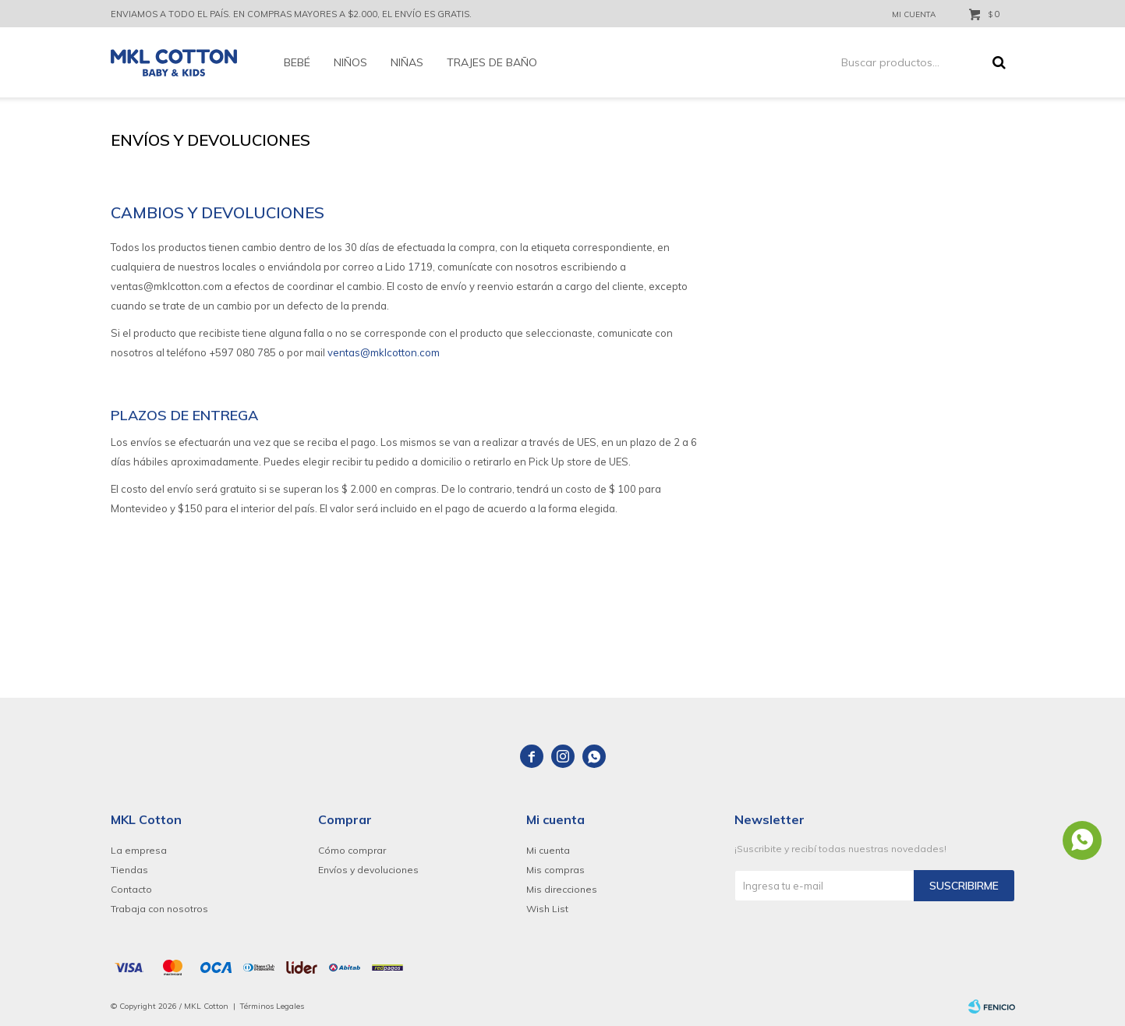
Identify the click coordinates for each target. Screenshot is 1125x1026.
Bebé (297, 62)
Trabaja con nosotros (159, 909)
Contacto (131, 889)
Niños (350, 62)
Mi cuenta (548, 850)
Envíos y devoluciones (368, 870)
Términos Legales (272, 1006)
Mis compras (555, 870)
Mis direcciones (561, 889)
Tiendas (129, 870)
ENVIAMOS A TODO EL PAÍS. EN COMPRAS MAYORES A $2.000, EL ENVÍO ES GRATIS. (291, 14)
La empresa (139, 850)
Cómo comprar (352, 850)
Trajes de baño (492, 62)
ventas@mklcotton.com (383, 352)
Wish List (547, 909)
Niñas (407, 62)
